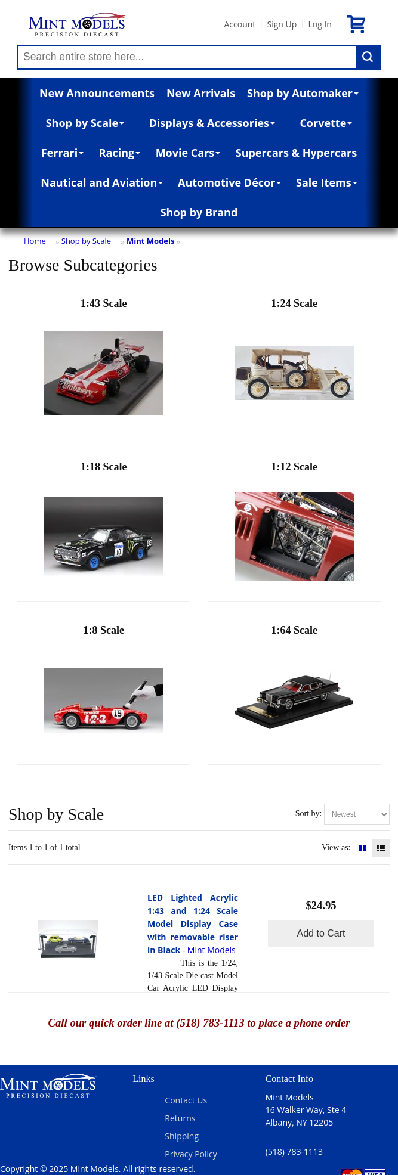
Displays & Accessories (212, 123)
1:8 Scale (103, 691)
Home (35, 240)
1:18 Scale (103, 528)
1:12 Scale (294, 528)
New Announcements (97, 93)
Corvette (326, 123)
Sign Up (282, 24)
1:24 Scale (294, 365)
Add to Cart (321, 933)
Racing (120, 152)
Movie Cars (188, 152)
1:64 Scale (294, 691)
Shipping (182, 1136)
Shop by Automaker (303, 93)
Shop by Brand (199, 212)
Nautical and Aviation (102, 182)
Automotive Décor (229, 182)
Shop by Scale (85, 123)
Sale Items (326, 182)
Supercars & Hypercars (296, 152)
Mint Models (150, 240)
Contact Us (186, 1100)
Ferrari (62, 152)
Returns (180, 1118)
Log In (319, 24)
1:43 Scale (103, 365)
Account (239, 24)
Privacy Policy (191, 1154)
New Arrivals (200, 93)
